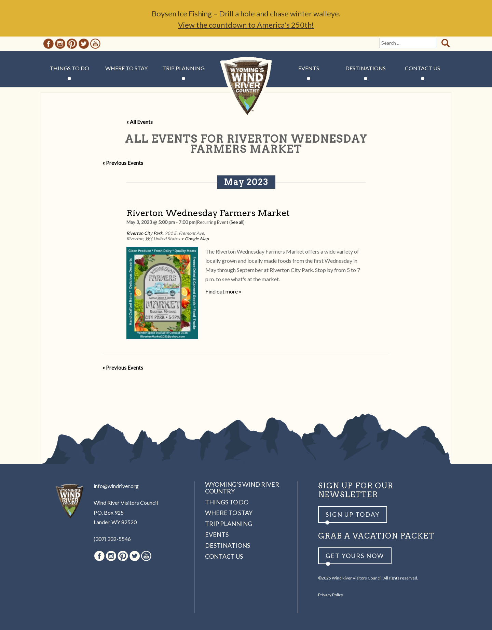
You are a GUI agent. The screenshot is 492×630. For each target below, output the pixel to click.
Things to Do (69, 68)
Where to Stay (126, 68)
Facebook (48, 44)
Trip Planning (183, 68)
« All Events (139, 122)
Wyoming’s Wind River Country (242, 488)
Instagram (60, 44)
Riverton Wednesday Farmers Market (207, 212)
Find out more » (223, 291)
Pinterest (72, 44)
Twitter (84, 44)
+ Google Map (195, 238)
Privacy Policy (330, 594)
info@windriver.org (116, 486)
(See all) (237, 222)
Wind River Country (246, 88)
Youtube (95, 44)
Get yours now (355, 555)
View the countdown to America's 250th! (246, 24)
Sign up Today (353, 514)
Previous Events (122, 163)
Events (308, 68)
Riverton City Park (144, 233)
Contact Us (422, 68)
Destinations (365, 68)
